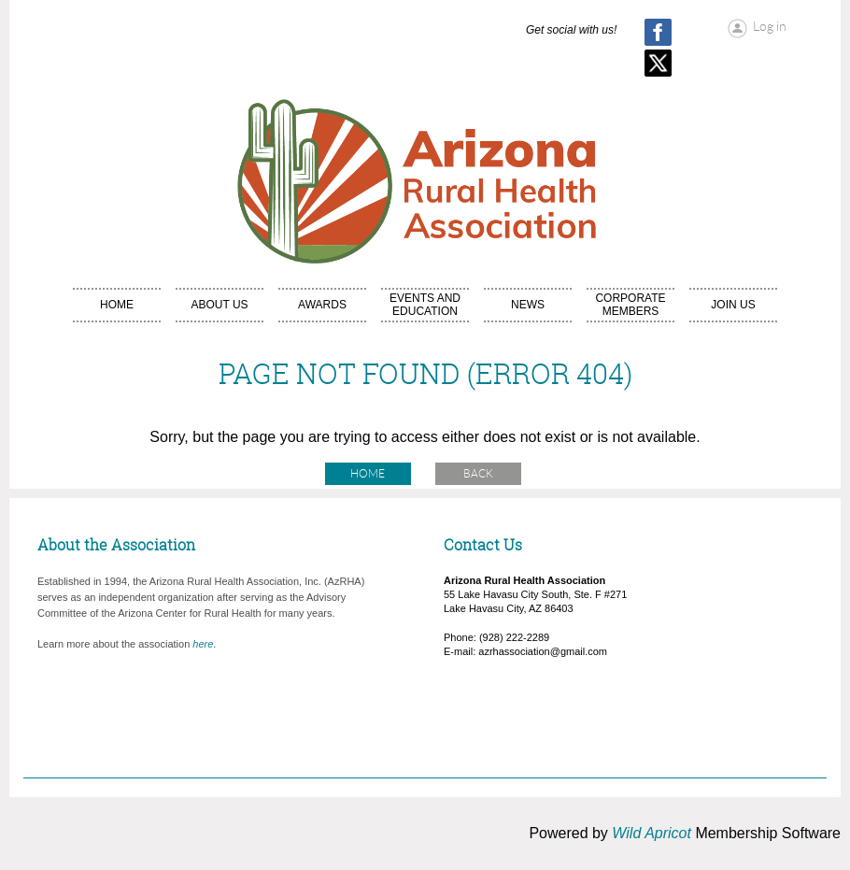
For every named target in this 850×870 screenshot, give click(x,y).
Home (367, 473)
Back (478, 473)
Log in (769, 26)
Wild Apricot (651, 833)
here (202, 643)
